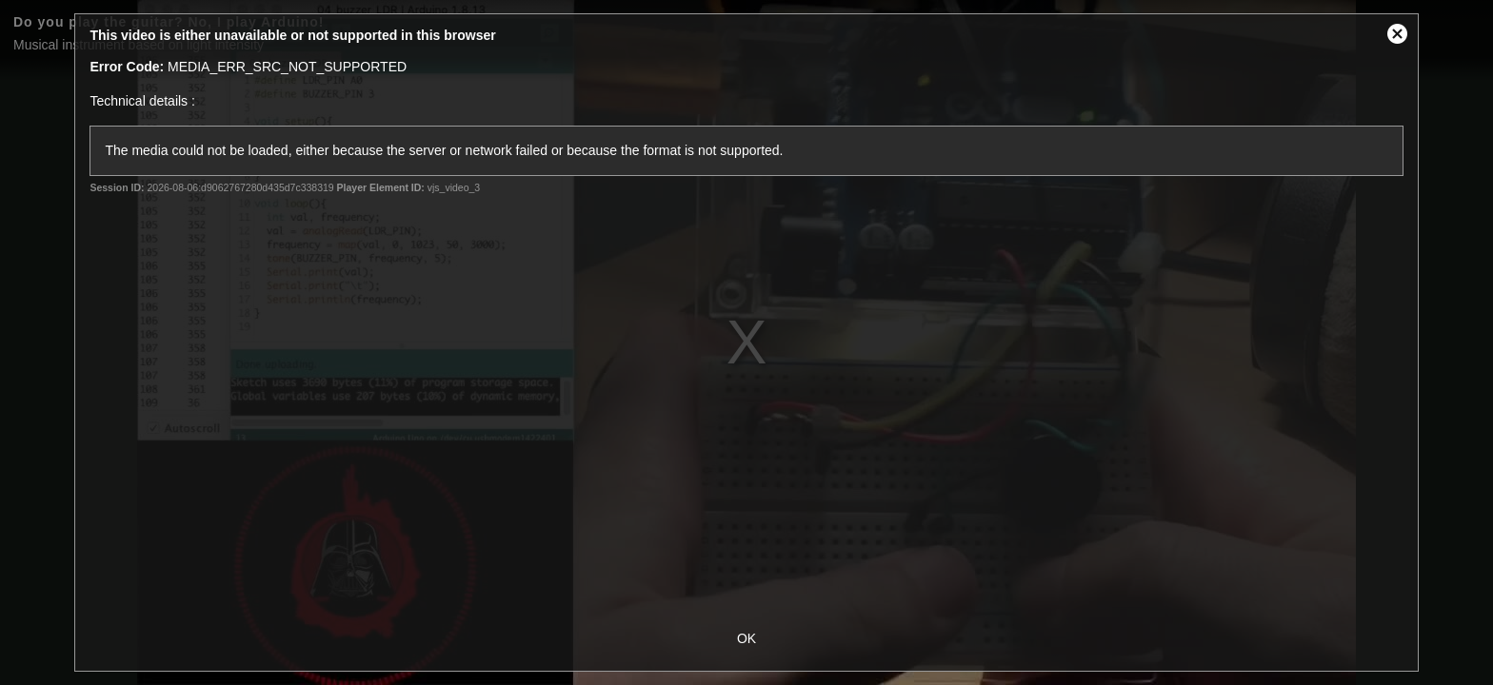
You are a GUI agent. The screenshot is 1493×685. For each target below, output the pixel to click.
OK (746, 638)
